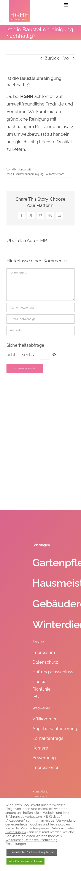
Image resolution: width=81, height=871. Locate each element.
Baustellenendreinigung (29, 174)
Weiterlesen (14, 840)
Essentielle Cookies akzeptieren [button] (32, 852)
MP (14, 169)
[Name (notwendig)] (40, 307)
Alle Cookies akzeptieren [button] (25, 861)
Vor (66, 58)
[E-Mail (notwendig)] (40, 319)
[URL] (40, 330)
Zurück (52, 58)
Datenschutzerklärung (40, 840)
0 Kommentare (55, 174)
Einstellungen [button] (15, 832)
